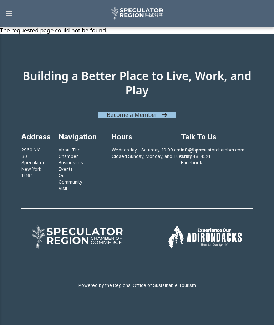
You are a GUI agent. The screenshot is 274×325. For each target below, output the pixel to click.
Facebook (191, 162)
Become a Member (132, 115)
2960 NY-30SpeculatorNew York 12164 (32, 162)
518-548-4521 (195, 156)
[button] (52, 13)
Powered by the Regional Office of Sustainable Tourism (137, 285)
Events (66, 169)
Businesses (71, 162)
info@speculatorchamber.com (212, 150)
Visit (63, 188)
